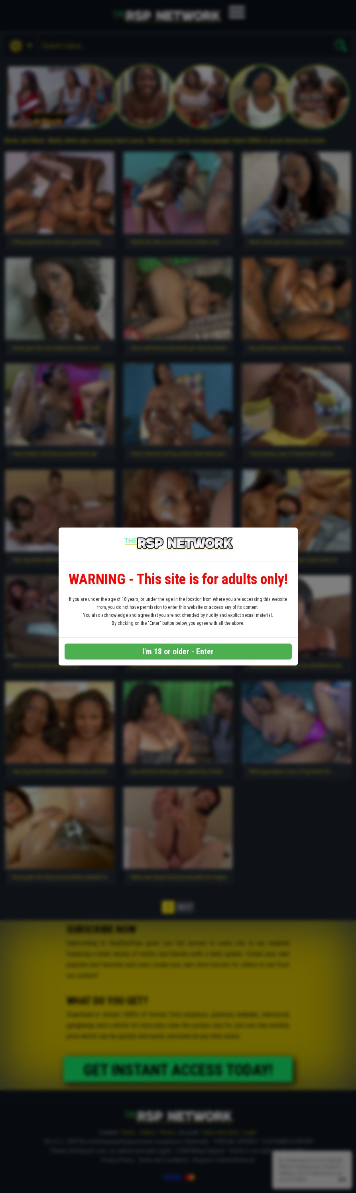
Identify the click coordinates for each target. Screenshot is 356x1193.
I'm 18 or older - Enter (178, 651)
